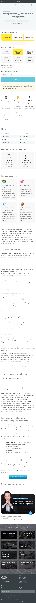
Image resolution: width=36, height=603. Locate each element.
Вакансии (3, 586)
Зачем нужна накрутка (23, 21)
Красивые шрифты (6, 5)
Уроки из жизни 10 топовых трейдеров (10, 599)
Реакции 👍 (29, 37)
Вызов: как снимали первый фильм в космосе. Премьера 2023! (15, 601)
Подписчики (7, 37)
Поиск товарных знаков (22, 5)
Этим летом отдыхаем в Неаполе (9, 597)
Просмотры (18, 37)
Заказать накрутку (18, 477)
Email (18, 117)
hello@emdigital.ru (6, 581)
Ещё (18, 43)
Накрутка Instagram (18, 519)
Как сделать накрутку (17, 23)
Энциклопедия (5, 588)
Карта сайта (22, 586)
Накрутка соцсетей (6, 10)
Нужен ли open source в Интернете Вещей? (11, 595)
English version (23, 588)
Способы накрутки (9, 21)
